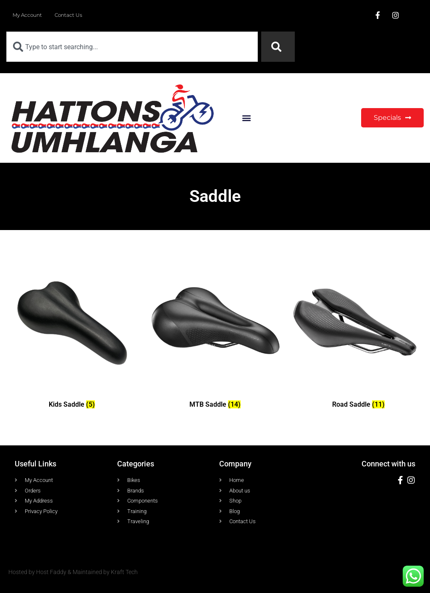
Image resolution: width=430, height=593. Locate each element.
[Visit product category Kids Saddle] (71, 333)
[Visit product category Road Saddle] (358, 333)
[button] (246, 118)
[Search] (278, 47)
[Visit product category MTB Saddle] (214, 333)
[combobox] (132, 47)
